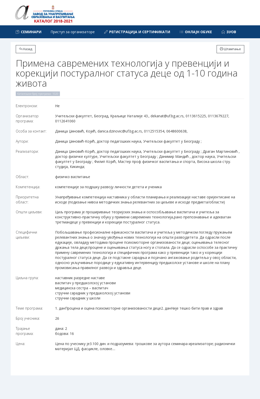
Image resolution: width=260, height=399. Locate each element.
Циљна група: (27, 277)
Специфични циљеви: (26, 235)
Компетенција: (28, 186)
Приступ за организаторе (73, 31)
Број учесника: (28, 318)
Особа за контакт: (31, 131)
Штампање (230, 49)
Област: (22, 176)
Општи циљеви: (29, 212)
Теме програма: (29, 308)
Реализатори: (27, 151)
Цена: (20, 343)
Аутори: (22, 141)
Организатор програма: (27, 118)
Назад (25, 49)
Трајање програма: (25, 331)
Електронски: (27, 105)
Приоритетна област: (27, 199)
